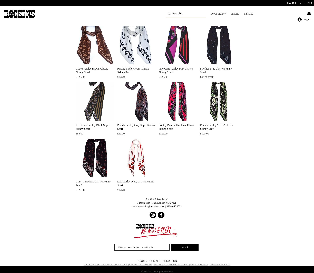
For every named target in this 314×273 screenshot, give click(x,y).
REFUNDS (159, 264)
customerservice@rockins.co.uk (148, 206)
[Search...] (185, 13)
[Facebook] (161, 215)
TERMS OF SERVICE (220, 264)
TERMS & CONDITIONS (177, 264)
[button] (309, 13)
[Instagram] (153, 215)
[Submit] (185, 247)
